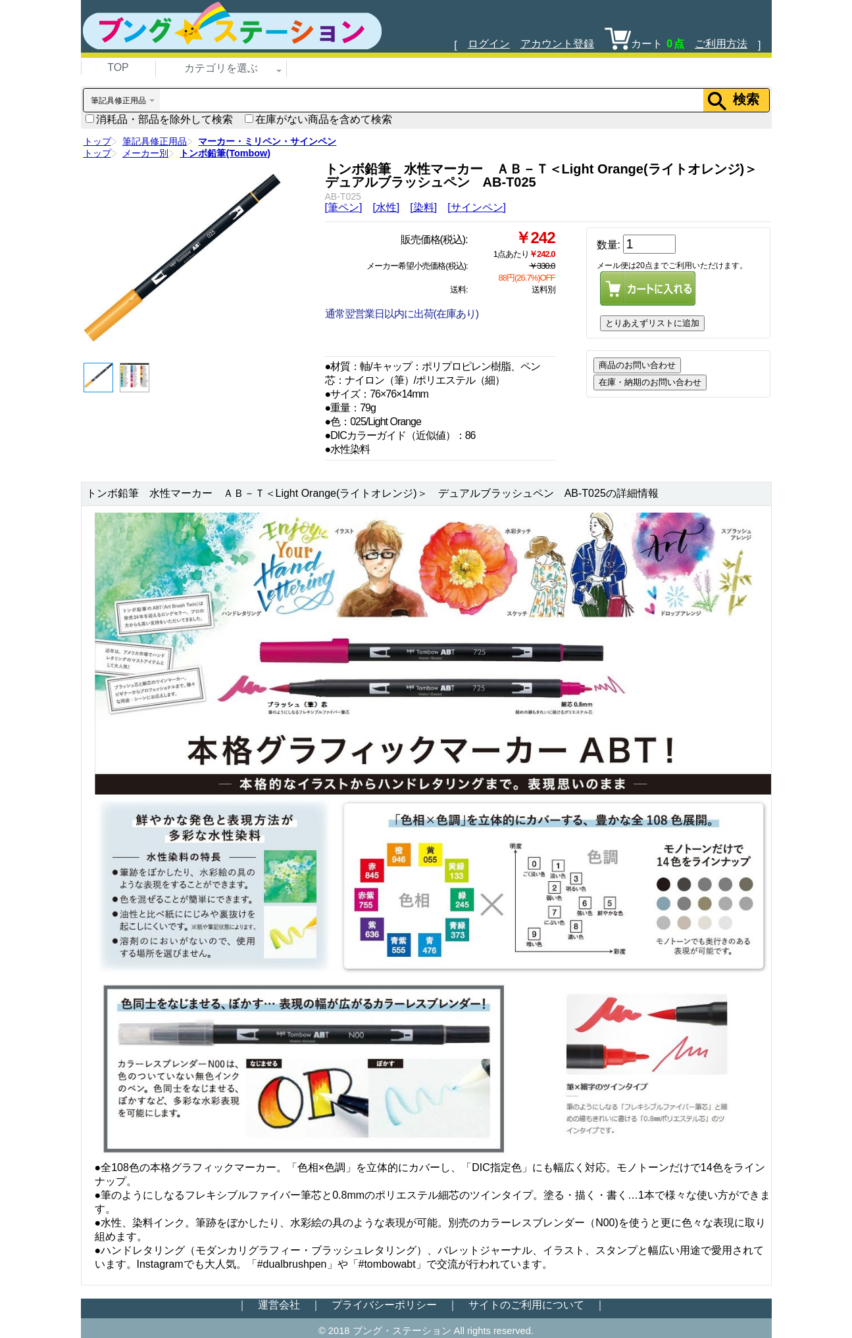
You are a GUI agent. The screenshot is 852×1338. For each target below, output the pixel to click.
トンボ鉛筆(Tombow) (225, 153)
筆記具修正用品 (154, 141)
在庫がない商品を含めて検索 (318, 119)
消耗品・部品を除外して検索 (159, 119)
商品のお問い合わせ (637, 365)
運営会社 (279, 1304)
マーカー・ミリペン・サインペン (267, 141)
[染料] (423, 207)
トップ (97, 141)
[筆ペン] (344, 207)
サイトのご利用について (526, 1304)
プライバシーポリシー (384, 1304)
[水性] (385, 207)
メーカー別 (145, 153)
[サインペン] (476, 207)
